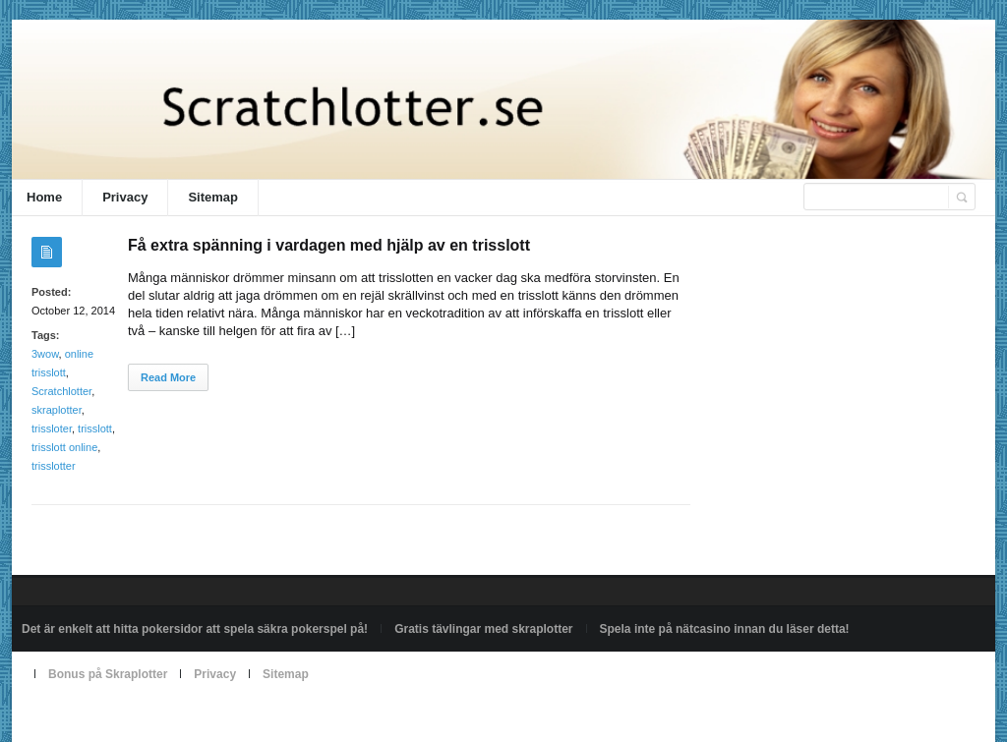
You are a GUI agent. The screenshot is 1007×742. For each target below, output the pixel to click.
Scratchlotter (61, 391)
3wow (45, 354)
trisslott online (64, 447)
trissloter (51, 428)
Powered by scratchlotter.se (94, 719)
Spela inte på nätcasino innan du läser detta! (725, 629)
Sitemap (213, 197)
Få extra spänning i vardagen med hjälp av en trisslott (329, 245)
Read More (168, 377)
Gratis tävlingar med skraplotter (483, 629)
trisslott (95, 428)
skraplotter (56, 410)
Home (44, 197)
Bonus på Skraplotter (107, 674)
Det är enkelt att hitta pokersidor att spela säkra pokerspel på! (195, 629)
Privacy (125, 197)
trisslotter (53, 466)
